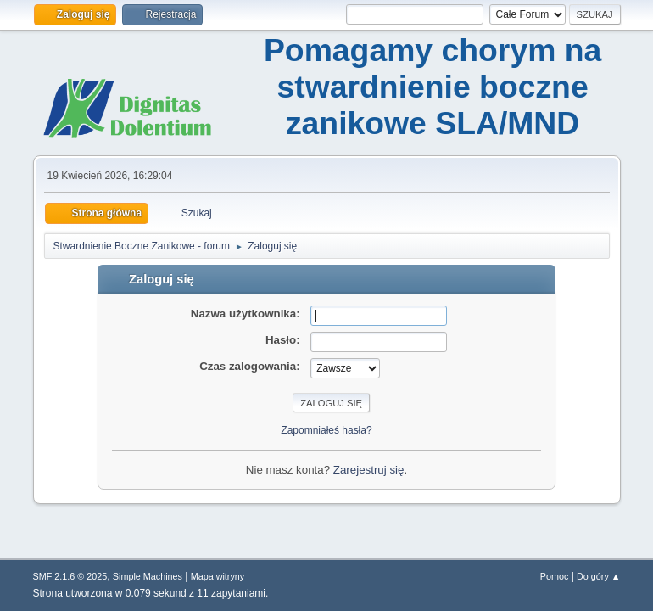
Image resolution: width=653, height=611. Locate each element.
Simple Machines (147, 576)
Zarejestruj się (369, 469)
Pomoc (554, 576)
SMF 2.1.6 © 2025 (70, 576)
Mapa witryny (218, 576)
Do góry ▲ (598, 576)
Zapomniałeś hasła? (326, 430)
